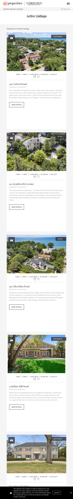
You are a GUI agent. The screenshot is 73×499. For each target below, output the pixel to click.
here (23, 497)
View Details (16, 105)
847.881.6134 (65, 9)
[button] (71, 493)
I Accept (57, 493)
